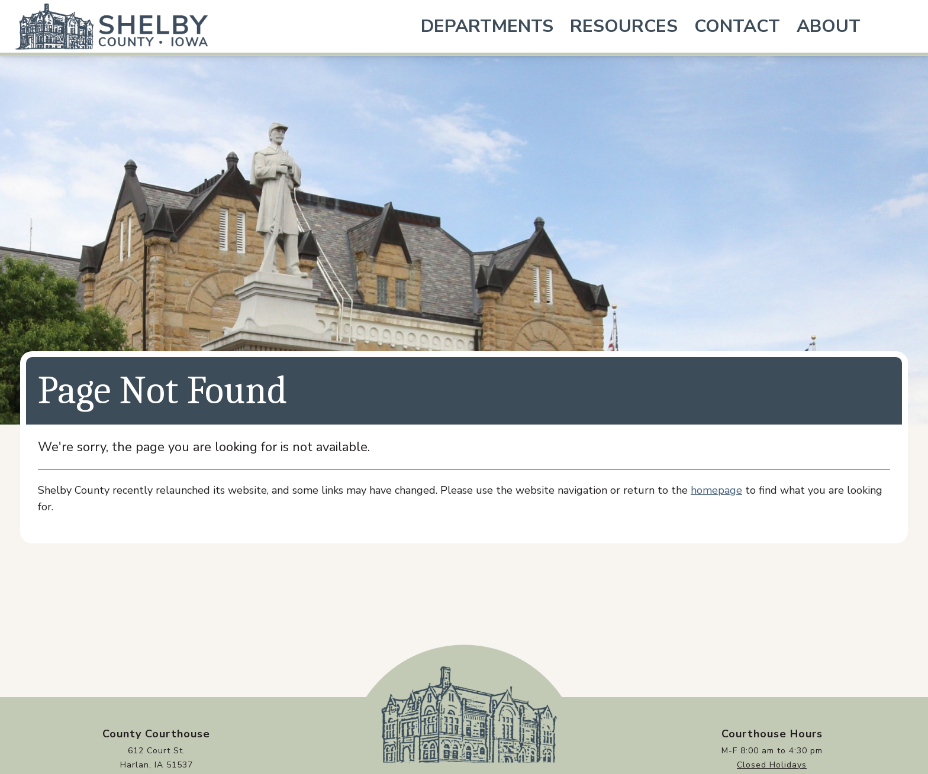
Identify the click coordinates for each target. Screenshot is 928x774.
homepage (716, 490)
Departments (487, 26)
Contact (737, 26)
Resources (624, 26)
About (829, 26)
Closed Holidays (772, 764)
